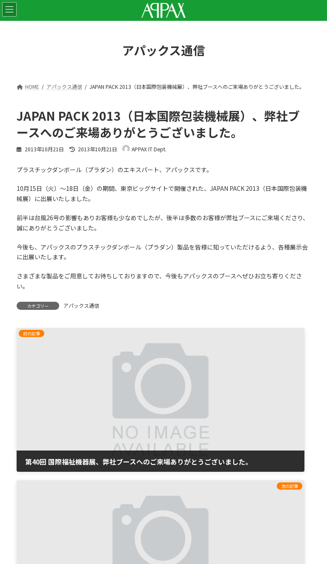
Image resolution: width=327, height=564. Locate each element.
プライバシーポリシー (46, 460)
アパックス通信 (81, 305)
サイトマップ (34, 483)
